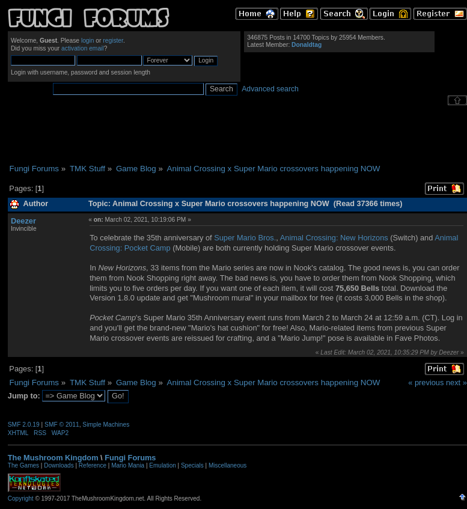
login (87, 40)
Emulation (162, 465)
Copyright (21, 498)
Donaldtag (306, 44)
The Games (23, 465)
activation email (82, 48)
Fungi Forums (130, 457)
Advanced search (270, 89)
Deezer (23, 220)
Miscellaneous (227, 465)
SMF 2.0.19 (24, 424)
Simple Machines (105, 424)
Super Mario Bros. (245, 237)
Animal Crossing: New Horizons (334, 237)
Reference (92, 465)
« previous (426, 382)
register (113, 40)
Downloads (58, 465)
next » (456, 382)
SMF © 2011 (61, 424)
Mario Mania (127, 465)
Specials (192, 465)
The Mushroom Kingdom (53, 457)
